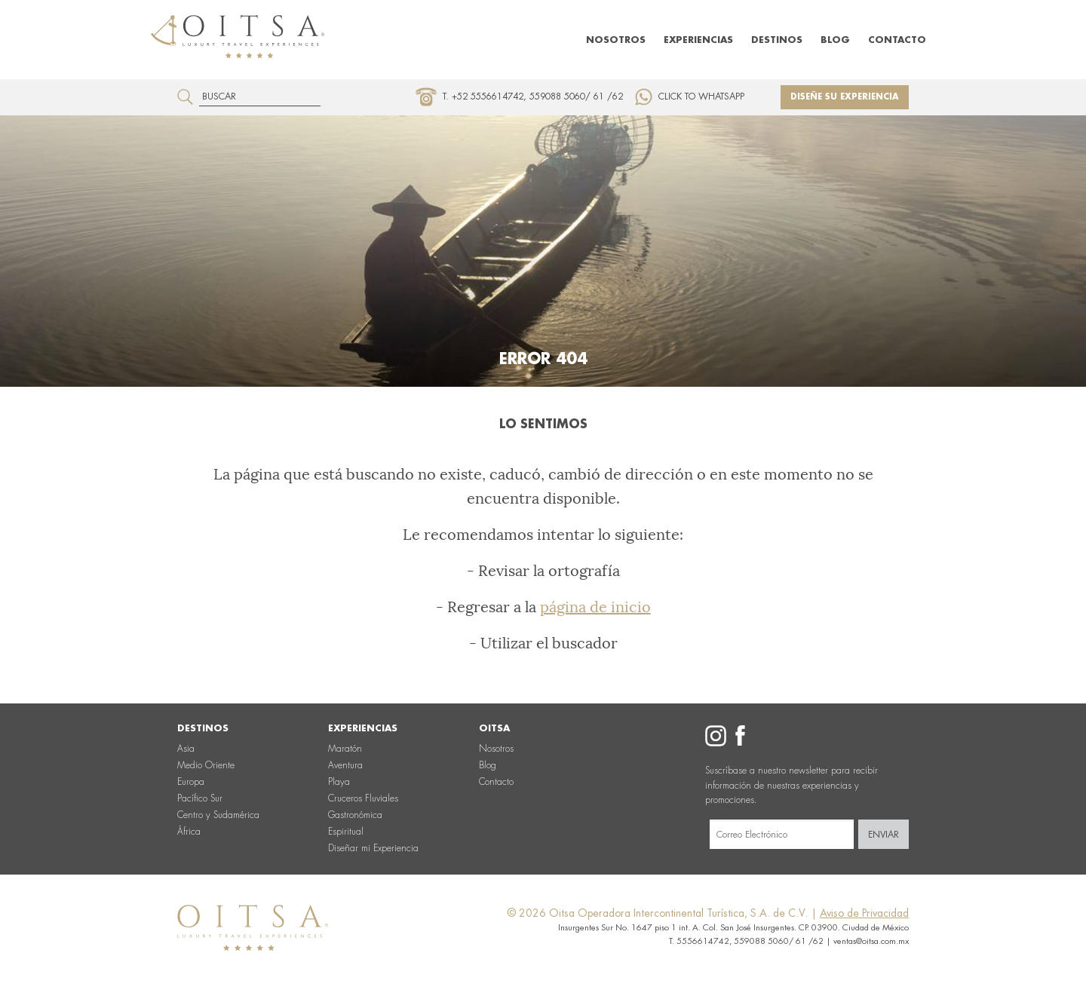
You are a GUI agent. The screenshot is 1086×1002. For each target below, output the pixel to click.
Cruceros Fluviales (363, 798)
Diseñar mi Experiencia (373, 848)
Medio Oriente (206, 765)
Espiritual (346, 831)
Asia (186, 748)
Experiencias (698, 39)
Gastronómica (355, 815)
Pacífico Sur (199, 798)
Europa (190, 781)
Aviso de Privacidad (864, 913)
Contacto (897, 39)
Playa (339, 781)
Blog (835, 39)
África (189, 831)
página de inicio (595, 607)
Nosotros (616, 39)
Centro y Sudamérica (218, 815)
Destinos (776, 39)
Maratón (345, 748)
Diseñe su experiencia (844, 97)
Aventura (345, 765)
